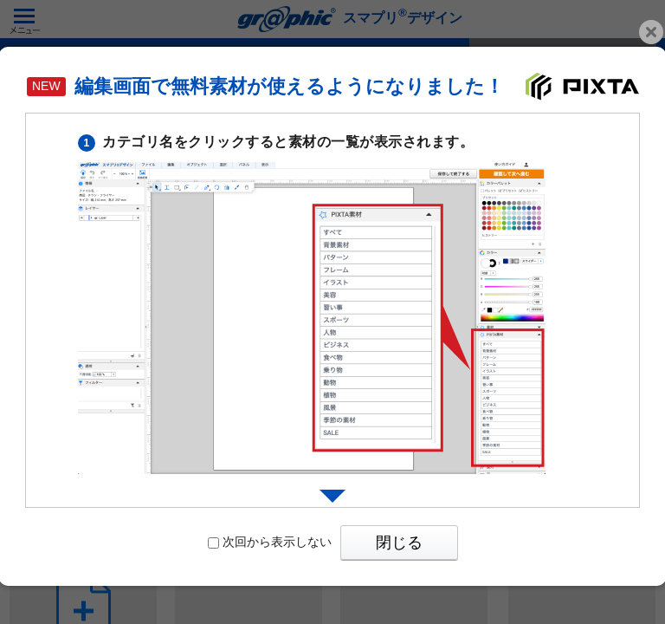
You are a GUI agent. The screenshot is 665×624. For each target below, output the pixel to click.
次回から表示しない (270, 542)
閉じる (399, 542)
